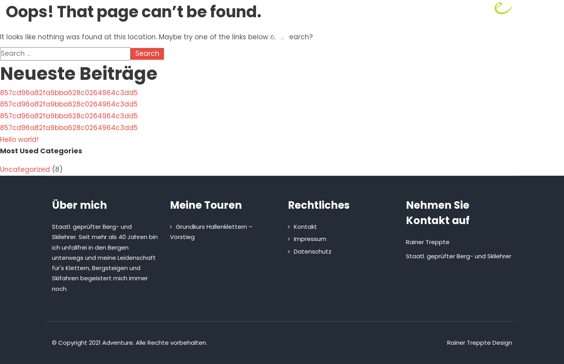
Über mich (215, 77)
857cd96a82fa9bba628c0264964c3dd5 (69, 92)
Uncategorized (25, 169)
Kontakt (388, 77)
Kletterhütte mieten (326, 77)
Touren (263, 77)
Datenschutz (313, 251)
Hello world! (19, 139)
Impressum (310, 239)
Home (172, 77)
